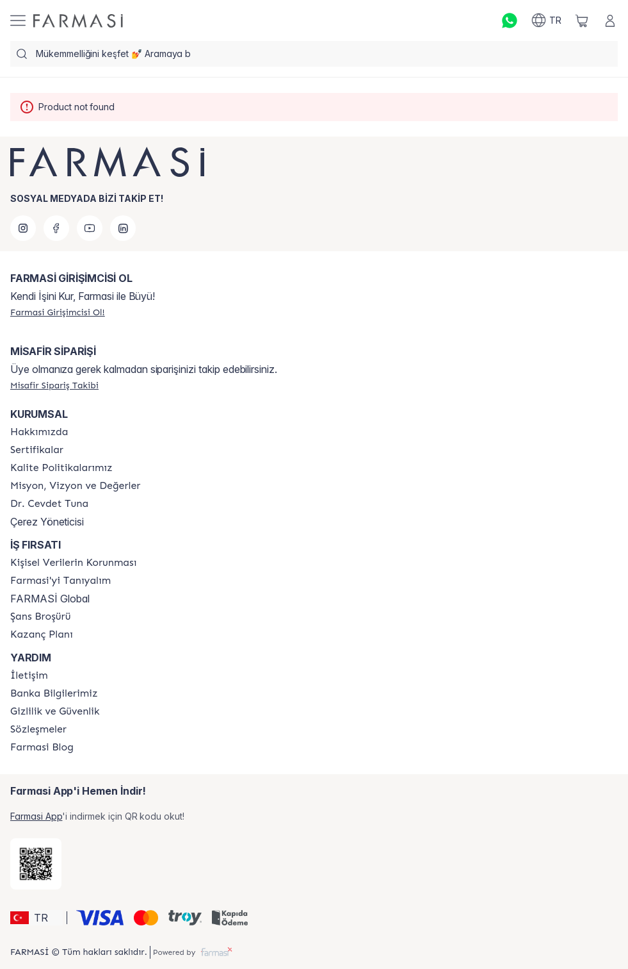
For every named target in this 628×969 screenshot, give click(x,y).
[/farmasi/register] (57, 312)
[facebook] (56, 228)
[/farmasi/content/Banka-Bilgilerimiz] (53, 693)
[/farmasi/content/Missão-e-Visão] (75, 485)
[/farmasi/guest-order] (54, 385)
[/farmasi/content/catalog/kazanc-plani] (41, 634)
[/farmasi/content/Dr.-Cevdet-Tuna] (49, 503)
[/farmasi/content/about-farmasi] (60, 580)
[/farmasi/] (78, 20)
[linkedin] (123, 228)
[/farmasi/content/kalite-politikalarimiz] (61, 467)
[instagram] (23, 228)
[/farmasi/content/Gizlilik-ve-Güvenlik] (54, 711)
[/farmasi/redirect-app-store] (35, 864)
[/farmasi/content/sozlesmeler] (38, 729)
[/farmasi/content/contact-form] (29, 675)
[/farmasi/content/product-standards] (36, 449)
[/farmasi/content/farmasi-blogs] (42, 747)
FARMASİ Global (50, 598)
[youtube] (89, 228)
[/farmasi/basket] (582, 20)
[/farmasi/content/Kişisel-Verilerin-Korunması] (73, 562)
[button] (36, 917)
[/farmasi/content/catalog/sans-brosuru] (40, 616)
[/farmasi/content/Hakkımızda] (39, 432)
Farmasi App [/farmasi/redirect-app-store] (36, 816)
